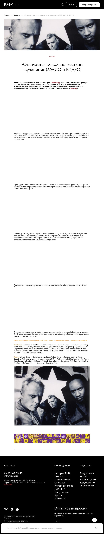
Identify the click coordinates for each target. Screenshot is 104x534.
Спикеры (59, 482)
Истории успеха (63, 485)
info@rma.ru (11, 475)
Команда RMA (62, 479)
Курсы (83, 476)
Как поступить (88, 479)
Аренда (58, 495)
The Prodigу (56, 83)
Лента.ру (73, 88)
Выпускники (61, 492)
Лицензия (7, 518)
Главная (7, 15)
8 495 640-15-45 (13, 472)
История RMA (62, 473)
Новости (17, 15)
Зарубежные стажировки (87, 484)
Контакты (60, 498)
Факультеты (87, 473)
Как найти (8, 485)
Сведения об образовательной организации (19, 516)
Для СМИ (59, 489)
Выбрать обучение (89, 5)
